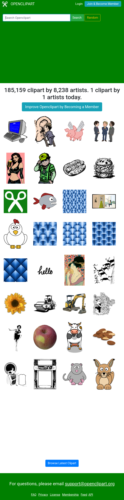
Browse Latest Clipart (62, 463)
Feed (84, 494)
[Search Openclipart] (36, 17)
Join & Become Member (103, 4)
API (90, 494)
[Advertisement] (62, 52)
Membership (70, 494)
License (55, 494)
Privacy (43, 494)
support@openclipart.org (89, 483)
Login (79, 4)
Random (92, 17)
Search (77, 17)
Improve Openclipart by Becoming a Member (62, 107)
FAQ (33, 494)
